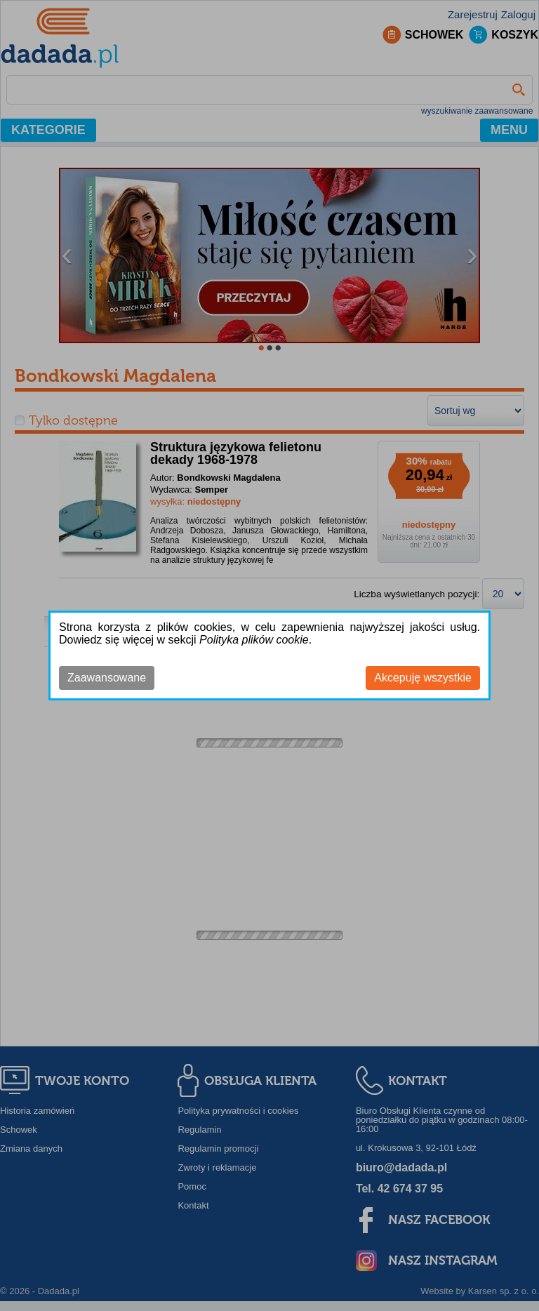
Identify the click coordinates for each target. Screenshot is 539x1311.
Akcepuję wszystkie (423, 678)
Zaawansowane (106, 678)
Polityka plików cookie (254, 640)
